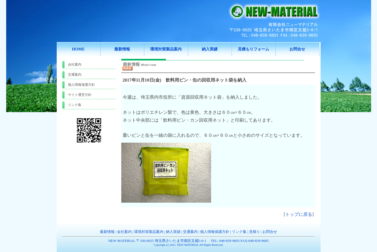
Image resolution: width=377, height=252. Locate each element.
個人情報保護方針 (81, 85)
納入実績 (173, 232)
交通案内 (74, 75)
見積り (254, 232)
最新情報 (107, 232)
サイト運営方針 (80, 95)
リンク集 (74, 105)
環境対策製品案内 (148, 232)
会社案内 (74, 64)
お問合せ (269, 232)
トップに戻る (298, 214)
